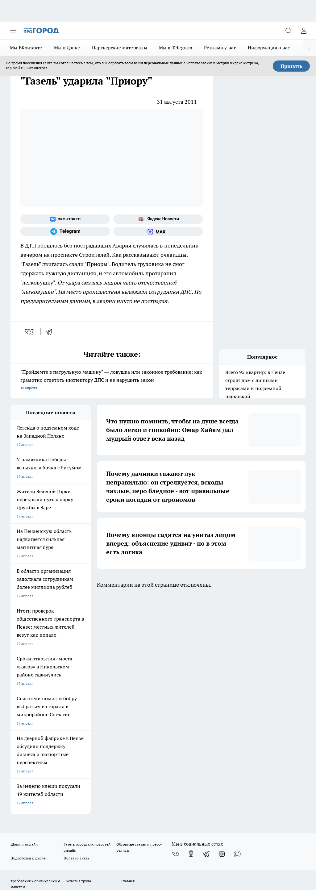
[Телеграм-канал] (65, 231)
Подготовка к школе (28, 640)
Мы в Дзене (67, 48)
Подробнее (293, 833)
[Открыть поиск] (288, 30)
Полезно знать (76, 640)
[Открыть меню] (13, 30)
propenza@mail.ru (92, 702)
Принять (291, 66)
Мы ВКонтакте (26, 48)
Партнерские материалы (119, 48)
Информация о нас (269, 48)
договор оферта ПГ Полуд (33, 812)
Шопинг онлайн (24, 626)
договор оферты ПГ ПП (30, 818)
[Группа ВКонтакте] (65, 219)
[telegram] (51, 331)
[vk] (29, 331)
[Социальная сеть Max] (158, 231)
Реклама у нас (220, 48)
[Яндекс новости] (158, 219)
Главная (128, 662)
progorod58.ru (104, 750)
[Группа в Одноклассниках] (191, 636)
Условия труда (78, 662)
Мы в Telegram (175, 48)
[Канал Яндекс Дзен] (222, 636)
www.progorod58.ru (57, 684)
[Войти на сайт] (303, 30)
